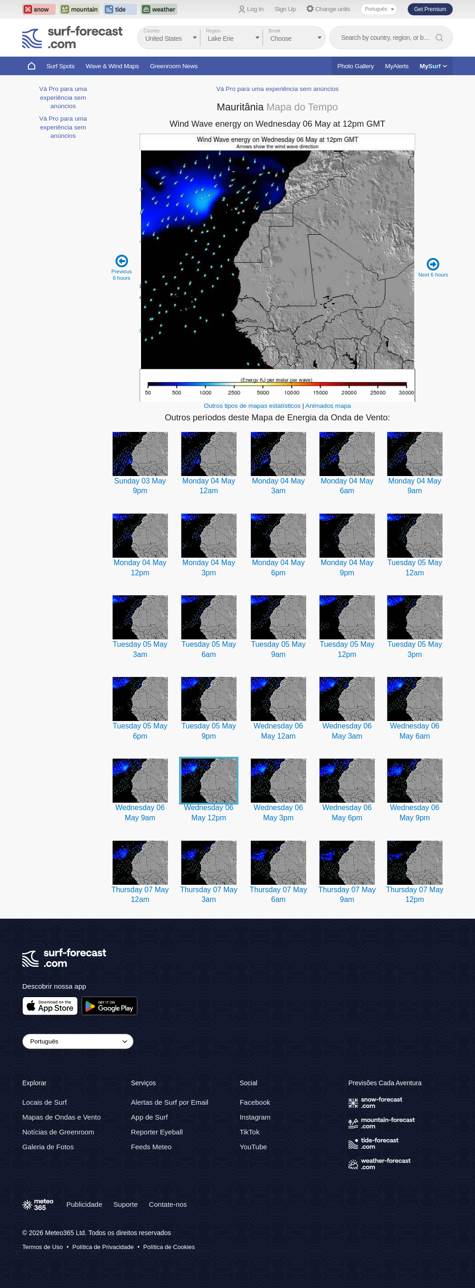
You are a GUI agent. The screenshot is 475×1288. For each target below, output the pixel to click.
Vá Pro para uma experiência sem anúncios (63, 97)
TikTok (250, 1132)
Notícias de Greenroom (58, 1132)
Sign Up (285, 9)
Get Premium (430, 9)
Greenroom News (174, 66)
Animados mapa (328, 405)
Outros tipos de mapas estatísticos (252, 405)
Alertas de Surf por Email (169, 1102)
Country (151, 30)
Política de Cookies (169, 1246)
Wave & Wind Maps (112, 66)
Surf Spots (60, 66)
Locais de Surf (44, 1102)
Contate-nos (168, 1204)
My (433, 66)
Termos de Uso (42, 1246)
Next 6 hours (433, 267)
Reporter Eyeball (157, 1132)
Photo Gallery (355, 66)
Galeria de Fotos (48, 1147)
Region (213, 30)
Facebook (255, 1102)
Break (275, 30)
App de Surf (149, 1117)
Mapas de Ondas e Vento (61, 1117)
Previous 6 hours (121, 267)
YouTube (253, 1147)
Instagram (255, 1117)
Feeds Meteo (151, 1147)
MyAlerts (397, 66)
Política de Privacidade (103, 1246)
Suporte (126, 1204)
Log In (255, 9)
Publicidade (84, 1204)
